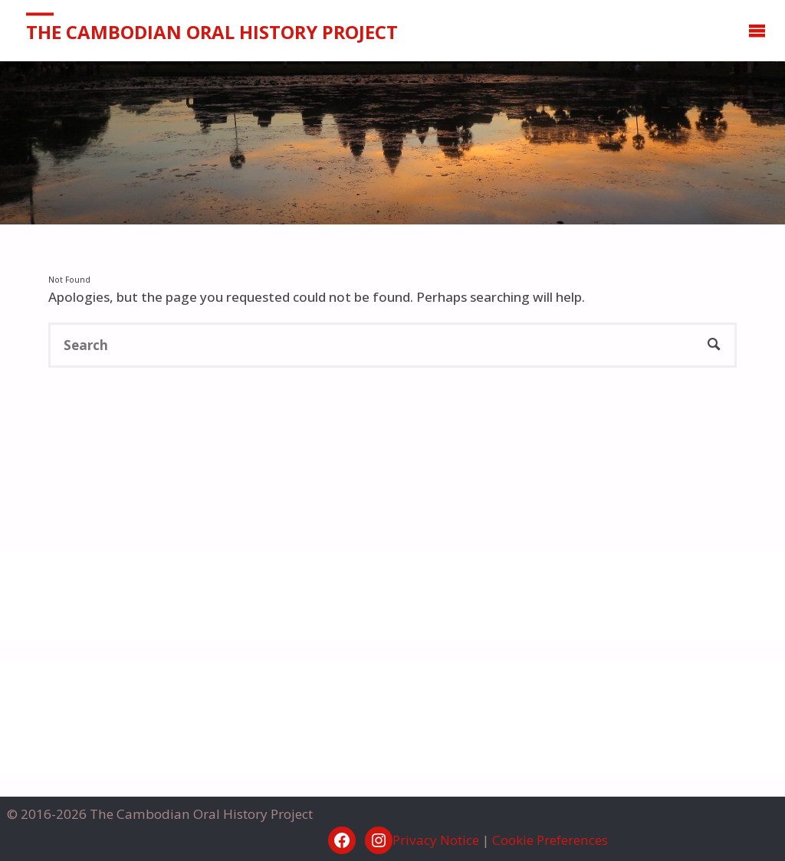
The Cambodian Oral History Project (212, 31)
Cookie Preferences (550, 840)
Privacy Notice (435, 840)
